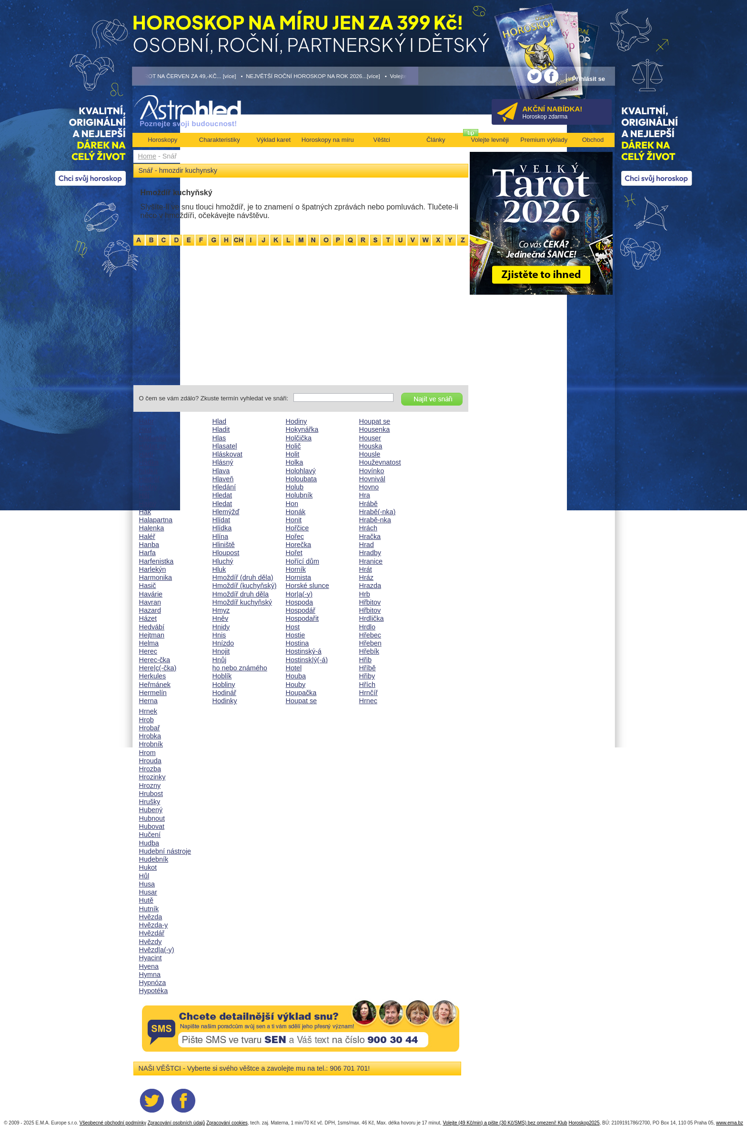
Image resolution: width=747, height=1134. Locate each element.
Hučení (150, 834)
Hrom (147, 752)
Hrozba (150, 769)
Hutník (149, 909)
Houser (370, 438)
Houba (296, 676)
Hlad (219, 421)
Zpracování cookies (227, 1122)
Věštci (382, 139)
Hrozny (150, 785)
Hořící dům (302, 561)
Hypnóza (152, 982)
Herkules (152, 676)
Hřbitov (370, 602)
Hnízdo (223, 643)
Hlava (221, 471)
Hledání (224, 487)
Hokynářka (302, 429)
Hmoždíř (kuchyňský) (244, 585)
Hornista (299, 577)
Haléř (147, 536)
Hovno (369, 487)
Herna (148, 701)
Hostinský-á (304, 651)
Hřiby (367, 676)
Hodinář (224, 692)
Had (145, 429)
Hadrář (149, 479)
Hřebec (370, 635)
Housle (370, 454)
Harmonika (155, 577)
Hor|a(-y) (299, 594)
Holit (293, 454)
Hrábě (368, 503)
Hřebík (369, 651)
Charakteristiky (219, 139)
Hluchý (222, 561)
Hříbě (367, 668)
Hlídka (222, 528)
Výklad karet (273, 139)
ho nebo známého (239, 668)
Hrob (146, 720)
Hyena (149, 966)
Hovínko (371, 471)
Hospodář (300, 610)
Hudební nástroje (165, 851)
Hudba (149, 843)
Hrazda (370, 585)
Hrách (368, 528)
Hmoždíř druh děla (240, 594)
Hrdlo (367, 627)
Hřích (367, 684)
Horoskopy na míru (328, 139)
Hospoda (299, 602)
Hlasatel (224, 446)
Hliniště (223, 544)
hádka (148, 471)
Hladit (221, 429)
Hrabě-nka (375, 520)
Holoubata (301, 479)
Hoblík (222, 676)
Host (293, 627)
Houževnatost (380, 462)
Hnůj (219, 660)
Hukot (148, 867)
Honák (296, 512)
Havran (150, 602)
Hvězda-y (153, 925)
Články (435, 139)
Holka (294, 462)
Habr (146, 421)
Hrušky (150, 802)
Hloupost (226, 553)
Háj (144, 495)
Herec (148, 651)
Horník (296, 569)
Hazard (150, 610)
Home (147, 156)
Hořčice (297, 528)
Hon (292, 503)
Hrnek (148, 711)
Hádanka (153, 438)
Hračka (370, 536)
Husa (147, 884)
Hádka (149, 462)
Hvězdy (150, 941)
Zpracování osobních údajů (176, 1122)
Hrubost (151, 793)
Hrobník (151, 744)
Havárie (151, 594)
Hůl (144, 876)
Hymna (150, 974)
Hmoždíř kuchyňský (242, 602)
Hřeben (370, 643)
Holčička (299, 438)
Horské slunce (307, 585)
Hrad (366, 544)
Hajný (148, 503)
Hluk (219, 569)
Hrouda (150, 761)
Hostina (297, 643)
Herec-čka (155, 660)
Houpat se (301, 701)
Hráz (366, 577)
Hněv (220, 618)
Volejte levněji (490, 139)
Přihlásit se (588, 78)
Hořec (295, 536)
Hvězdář (152, 933)
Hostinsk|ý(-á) (307, 660)
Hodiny (296, 421)
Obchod (593, 139)
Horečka (299, 544)
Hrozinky (152, 777)
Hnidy (221, 627)
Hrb (364, 594)
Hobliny (223, 684)
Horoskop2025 (583, 1122)
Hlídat (221, 520)
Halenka (151, 528)
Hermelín (153, 692)
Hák (145, 512)
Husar (148, 892)
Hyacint (150, 958)
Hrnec (368, 701)
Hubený (151, 810)
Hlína (220, 536)
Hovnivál (372, 479)
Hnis (219, 635)
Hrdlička (371, 618)
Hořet (294, 553)
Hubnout (152, 818)
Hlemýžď (226, 512)
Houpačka (301, 692)
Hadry (148, 487)
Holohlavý (301, 471)
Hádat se (153, 446)
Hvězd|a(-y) (156, 950)
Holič (293, 446)
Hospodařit (302, 618)
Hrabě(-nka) (377, 512)
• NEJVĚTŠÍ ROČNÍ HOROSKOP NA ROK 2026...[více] (310, 76)
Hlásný (222, 462)
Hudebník (154, 859)
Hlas (219, 438)
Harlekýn (152, 569)
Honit (294, 520)
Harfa (147, 553)
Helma (149, 643)
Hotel (294, 668)
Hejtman (152, 635)
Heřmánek (155, 684)
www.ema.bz (729, 1122)
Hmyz (221, 610)
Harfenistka (156, 561)
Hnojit (221, 651)
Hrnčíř (368, 692)
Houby (296, 684)
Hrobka (150, 736)
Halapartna (155, 520)
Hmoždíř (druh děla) (242, 577)
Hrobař (149, 728)
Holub (295, 487)
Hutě (146, 900)
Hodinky (224, 701)
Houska (371, 446)
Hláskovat (227, 454)
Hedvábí (152, 627)
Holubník (299, 495)
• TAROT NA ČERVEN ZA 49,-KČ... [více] (184, 76)
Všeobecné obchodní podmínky (113, 1122)
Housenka (374, 429)
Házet (148, 618)
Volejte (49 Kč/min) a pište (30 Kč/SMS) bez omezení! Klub (505, 1122)
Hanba (149, 544)
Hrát (365, 569)
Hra (364, 495)
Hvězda (150, 917)
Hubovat (152, 826)
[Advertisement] (300, 313)
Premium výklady (543, 139)
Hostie (295, 635)
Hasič (147, 585)
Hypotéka (153, 991)
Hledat (222, 495)
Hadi (146, 454)
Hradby (370, 553)
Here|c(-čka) (158, 668)
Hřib (365, 660)
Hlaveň (223, 479)
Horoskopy (162, 139)
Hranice (371, 561)
